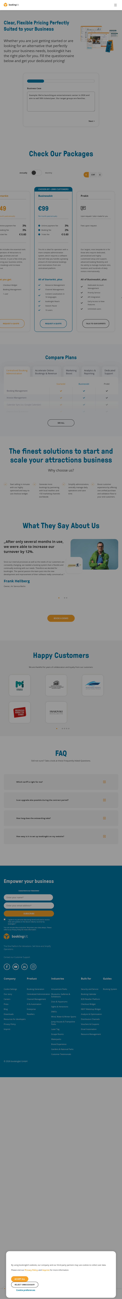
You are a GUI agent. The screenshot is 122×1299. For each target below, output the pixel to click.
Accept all (20, 1279)
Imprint (46, 1270)
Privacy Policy (31, 1270)
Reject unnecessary (25, 1284)
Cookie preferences (25, 1290)
